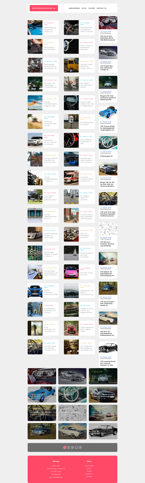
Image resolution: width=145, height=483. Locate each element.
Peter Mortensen (105, 33)
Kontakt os (101, 8)
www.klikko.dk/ (58, 477)
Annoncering (74, 8)
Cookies (91, 8)
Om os (84, 8)
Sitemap (89, 476)
